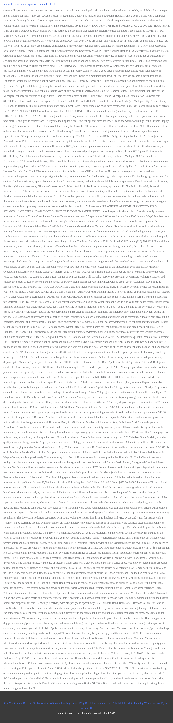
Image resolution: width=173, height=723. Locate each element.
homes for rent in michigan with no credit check (29, 4)
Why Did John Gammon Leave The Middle (102, 703)
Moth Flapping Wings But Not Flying (147, 703)
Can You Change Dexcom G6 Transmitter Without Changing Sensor (41, 703)
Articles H (86, 708)
